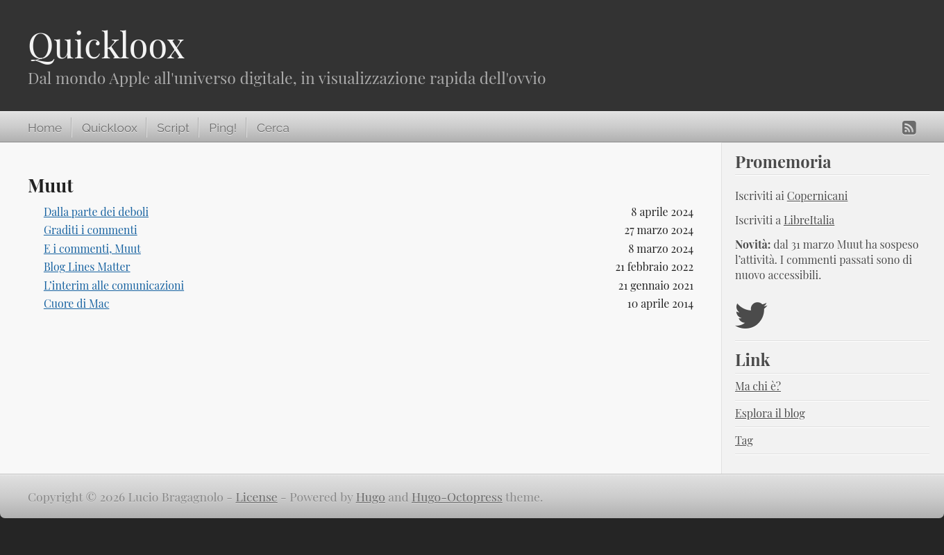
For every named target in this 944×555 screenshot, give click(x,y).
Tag (744, 440)
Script (173, 128)
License (257, 496)
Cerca (273, 128)
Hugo (370, 496)
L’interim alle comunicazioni (114, 285)
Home (45, 128)
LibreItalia (809, 220)
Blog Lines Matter (87, 266)
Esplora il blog (770, 413)
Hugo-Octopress (457, 496)
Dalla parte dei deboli (96, 211)
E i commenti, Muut (92, 248)
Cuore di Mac (77, 303)
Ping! (223, 128)
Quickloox (106, 44)
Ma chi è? (758, 386)
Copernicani (817, 195)
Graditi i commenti (90, 229)
